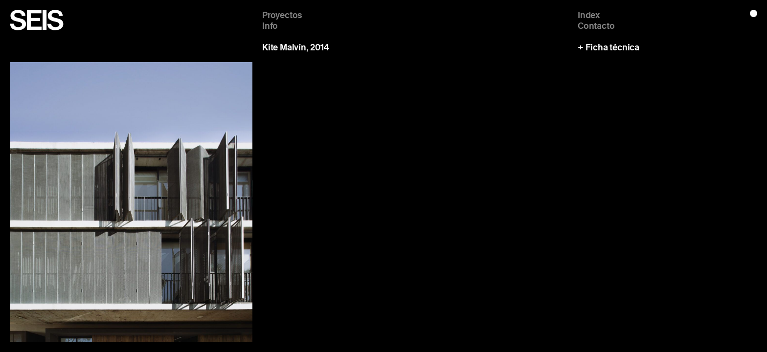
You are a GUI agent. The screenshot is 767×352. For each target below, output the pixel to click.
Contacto (596, 25)
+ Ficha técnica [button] (608, 47)
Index (589, 15)
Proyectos (282, 15)
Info (270, 25)
